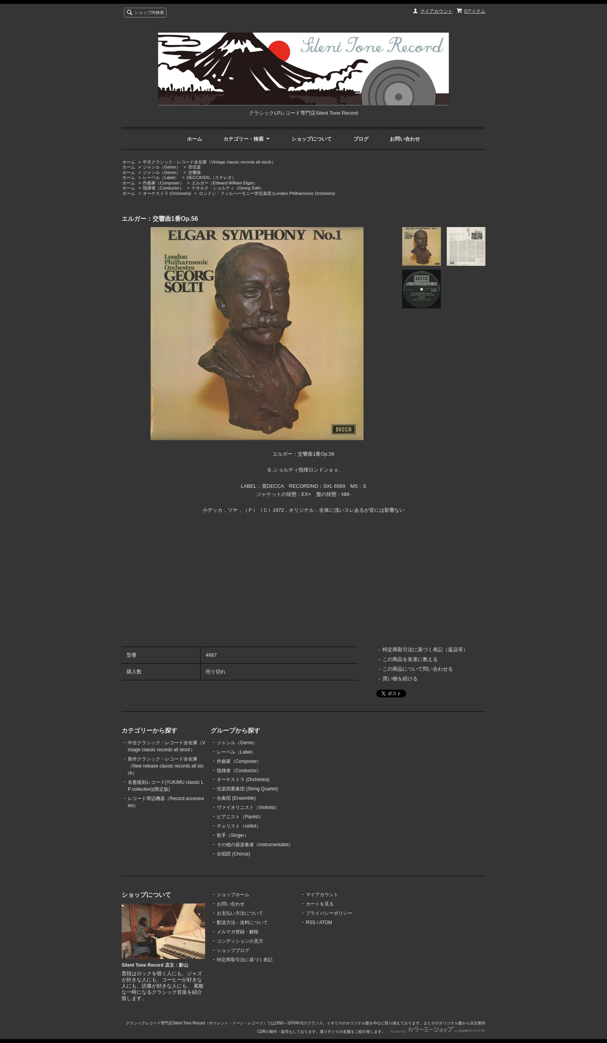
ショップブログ (233, 950)
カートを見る (320, 904)
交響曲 (194, 172)
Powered (438, 1031)
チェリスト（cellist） (239, 826)
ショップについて (311, 139)
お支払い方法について (240, 913)
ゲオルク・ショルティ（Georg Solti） (228, 188)
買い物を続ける (400, 679)
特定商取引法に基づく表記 (245, 959)
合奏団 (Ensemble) (236, 798)
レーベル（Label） (161, 177)
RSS (311, 922)
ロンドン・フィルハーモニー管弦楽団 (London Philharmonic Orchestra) (267, 193)
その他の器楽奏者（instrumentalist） (255, 844)
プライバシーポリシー (329, 913)
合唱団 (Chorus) (233, 854)
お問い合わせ (405, 139)
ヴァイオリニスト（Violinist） (248, 807)
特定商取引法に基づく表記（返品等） (425, 649)
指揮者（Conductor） (163, 188)
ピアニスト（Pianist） (240, 816)
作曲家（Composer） (163, 183)
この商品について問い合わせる (417, 669)
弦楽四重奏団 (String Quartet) (247, 789)
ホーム (194, 139)
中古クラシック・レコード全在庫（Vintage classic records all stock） (209, 162)
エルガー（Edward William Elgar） (224, 183)
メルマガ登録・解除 (238, 932)
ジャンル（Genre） (161, 167)
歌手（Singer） (233, 835)
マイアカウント (436, 11)
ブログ (361, 139)
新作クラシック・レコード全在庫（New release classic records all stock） (166, 766)
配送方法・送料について (242, 922)
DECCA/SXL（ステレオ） (211, 177)
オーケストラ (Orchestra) (167, 193)
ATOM (325, 922)
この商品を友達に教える (410, 659)
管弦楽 (194, 167)
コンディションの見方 (240, 941)
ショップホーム (233, 894)
